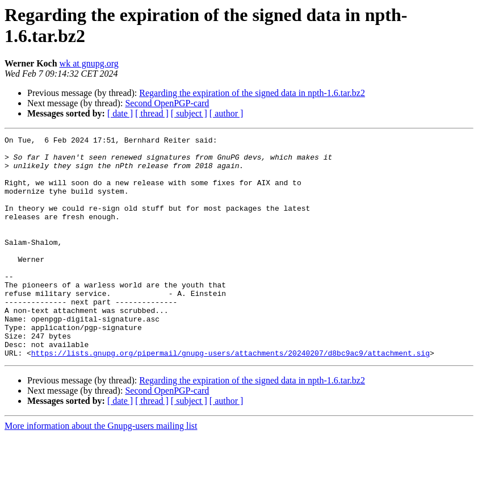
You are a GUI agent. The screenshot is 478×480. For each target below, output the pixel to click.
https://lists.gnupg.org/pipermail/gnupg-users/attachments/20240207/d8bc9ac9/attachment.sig (230, 397)
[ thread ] (152, 113)
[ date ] (120, 113)
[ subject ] (189, 113)
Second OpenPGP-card (167, 103)
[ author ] (226, 113)
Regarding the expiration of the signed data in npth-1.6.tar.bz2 (252, 93)
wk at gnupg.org (89, 63)
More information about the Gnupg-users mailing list (101, 470)
